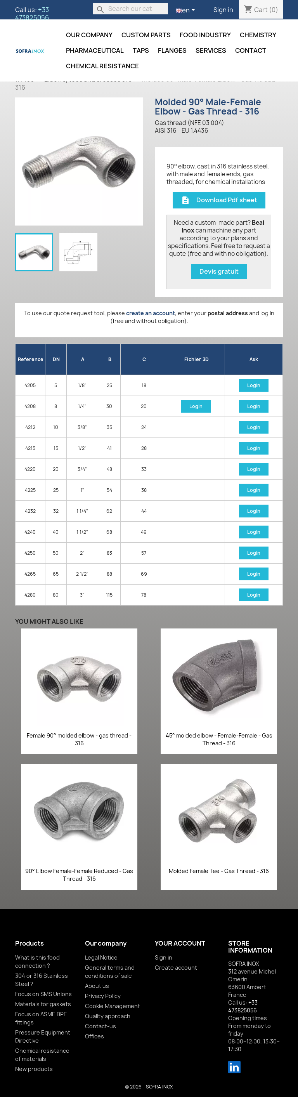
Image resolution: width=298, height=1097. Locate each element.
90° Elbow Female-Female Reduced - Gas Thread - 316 (79, 874)
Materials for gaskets (43, 1004)
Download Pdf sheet (219, 200)
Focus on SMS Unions (43, 994)
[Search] (130, 8)
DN (56, 359)
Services (211, 50)
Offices (94, 1036)
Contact (250, 50)
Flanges (172, 50)
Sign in (223, 9)
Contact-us (100, 1026)
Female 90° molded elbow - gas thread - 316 (79, 739)
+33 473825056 (32, 13)
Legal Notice (101, 957)
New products (34, 1069)
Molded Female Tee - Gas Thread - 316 (219, 871)
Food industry (205, 35)
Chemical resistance (102, 66)
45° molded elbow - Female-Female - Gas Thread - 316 (219, 739)
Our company (89, 35)
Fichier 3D (196, 359)
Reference (30, 359)
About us (97, 985)
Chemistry (258, 35)
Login (253, 385)
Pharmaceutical (95, 50)
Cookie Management (112, 1006)
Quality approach (107, 1016)
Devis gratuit (219, 271)
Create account (176, 967)
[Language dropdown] (187, 10)
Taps (141, 50)
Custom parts (146, 35)
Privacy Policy (103, 996)
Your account (180, 943)
